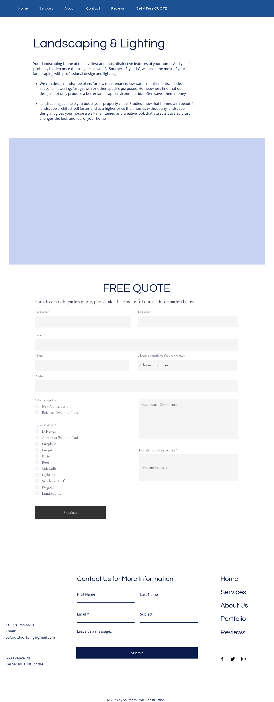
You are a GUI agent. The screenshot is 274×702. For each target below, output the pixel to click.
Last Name (149, 594)
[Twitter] (233, 659)
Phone (39, 355)
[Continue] (70, 512)
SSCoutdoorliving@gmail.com (30, 637)
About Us (234, 605)
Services (233, 592)
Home (229, 578)
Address (40, 376)
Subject (146, 614)
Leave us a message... (95, 631)
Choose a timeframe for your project (161, 355)
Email (39, 335)
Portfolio (233, 618)
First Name (86, 594)
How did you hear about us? (157, 450)
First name (42, 312)
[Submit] (137, 653)
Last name (144, 312)
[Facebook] (222, 659)
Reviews (233, 632)
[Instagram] (243, 659)
